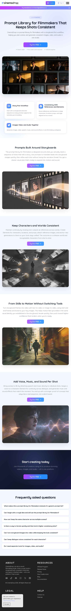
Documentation (42, 579)
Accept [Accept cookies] (6, 604)
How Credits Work (43, 574)
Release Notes (41, 569)
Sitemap (40, 597)
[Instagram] (21, 578)
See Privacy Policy (9, 600)
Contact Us (40, 595)
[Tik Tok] (11, 578)
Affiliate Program (42, 567)
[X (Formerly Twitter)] (25, 578)
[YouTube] (7, 578)
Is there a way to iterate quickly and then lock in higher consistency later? (30, 526)
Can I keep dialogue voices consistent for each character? (25, 539)
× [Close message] (69, 7)
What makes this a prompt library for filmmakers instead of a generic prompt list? (33, 506)
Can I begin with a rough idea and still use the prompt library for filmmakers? (31, 513)
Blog (38, 577)
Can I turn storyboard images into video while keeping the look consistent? (31, 533)
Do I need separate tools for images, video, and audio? (24, 546)
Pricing (39, 572)
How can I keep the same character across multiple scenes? (25, 519)
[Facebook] (30, 578)
